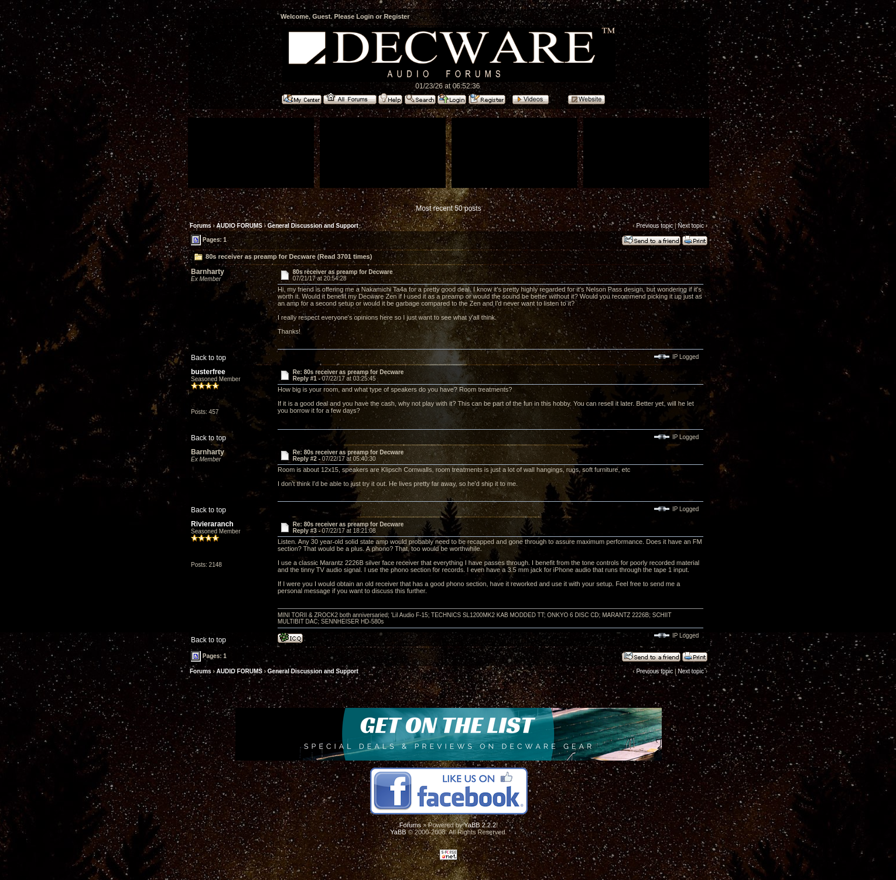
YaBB (398, 832)
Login (365, 16)
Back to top (208, 358)
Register (396, 16)
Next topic (690, 225)
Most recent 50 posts (448, 208)
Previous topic (654, 225)
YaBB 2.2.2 (480, 824)
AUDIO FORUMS (239, 225)
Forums (200, 225)
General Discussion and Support (313, 225)
